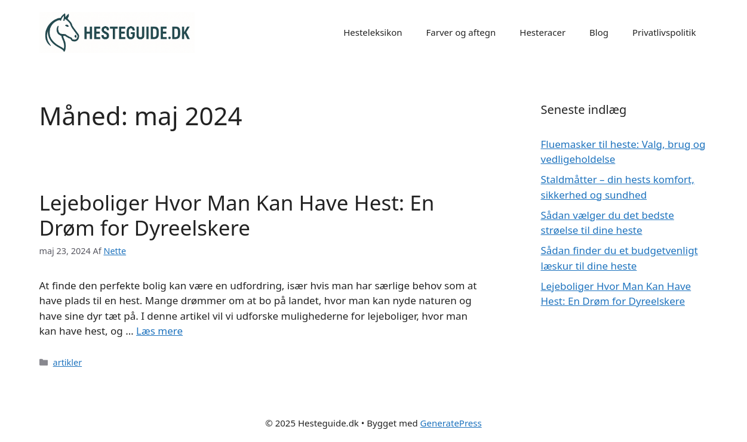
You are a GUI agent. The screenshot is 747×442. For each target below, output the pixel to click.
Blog (598, 32)
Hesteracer (542, 32)
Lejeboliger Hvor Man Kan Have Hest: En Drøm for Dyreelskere (237, 215)
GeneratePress (451, 423)
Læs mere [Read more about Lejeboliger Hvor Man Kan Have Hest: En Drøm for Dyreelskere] (159, 331)
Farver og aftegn (461, 32)
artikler (67, 362)
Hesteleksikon (372, 32)
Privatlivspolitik (664, 32)
